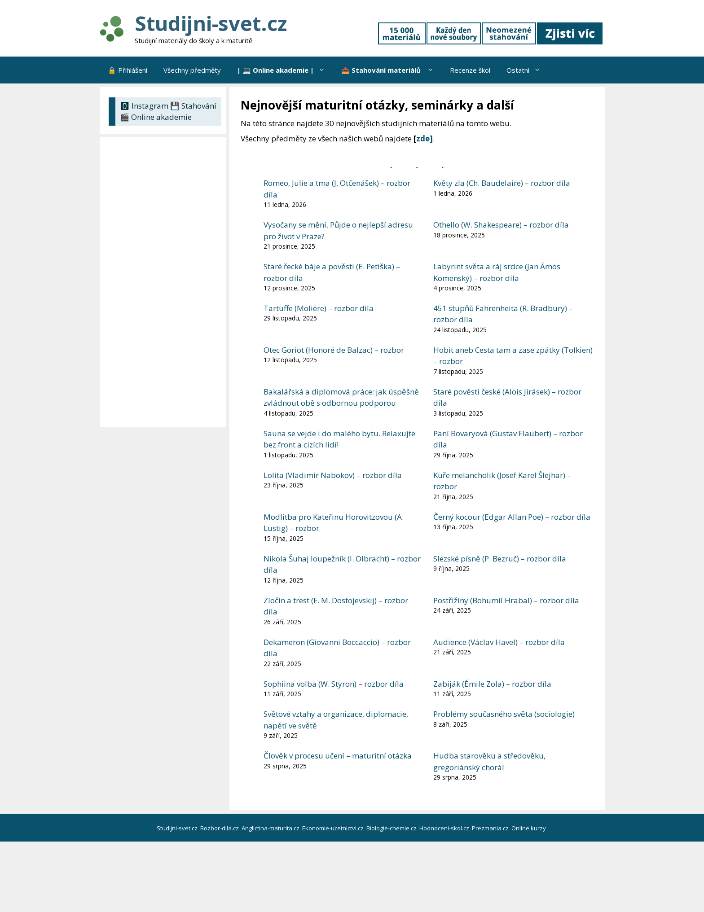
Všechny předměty (192, 70)
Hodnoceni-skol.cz (445, 828)
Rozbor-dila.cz (220, 828)
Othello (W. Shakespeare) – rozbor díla (501, 224)
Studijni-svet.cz (211, 23)
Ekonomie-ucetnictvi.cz (333, 828)
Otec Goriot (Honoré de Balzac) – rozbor (334, 350)
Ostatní (527, 70)
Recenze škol (470, 70)
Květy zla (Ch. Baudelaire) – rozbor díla (501, 183)
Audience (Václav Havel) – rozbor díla (499, 642)
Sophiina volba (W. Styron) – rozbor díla (334, 684)
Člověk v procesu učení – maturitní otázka (338, 755)
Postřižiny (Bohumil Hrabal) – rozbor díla (506, 600)
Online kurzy (529, 828)
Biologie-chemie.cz (392, 828)
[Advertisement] (165, 282)
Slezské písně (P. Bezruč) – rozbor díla (499, 558)
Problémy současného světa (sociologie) (504, 714)
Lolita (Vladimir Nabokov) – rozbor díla (333, 475)
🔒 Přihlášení (127, 70)
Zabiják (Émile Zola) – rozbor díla (492, 684)
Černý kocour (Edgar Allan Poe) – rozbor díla (511, 517)
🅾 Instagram (144, 106)
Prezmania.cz (491, 828)
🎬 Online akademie (156, 117)
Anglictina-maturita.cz (271, 828)
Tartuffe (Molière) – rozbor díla (319, 308)
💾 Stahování (193, 106)
